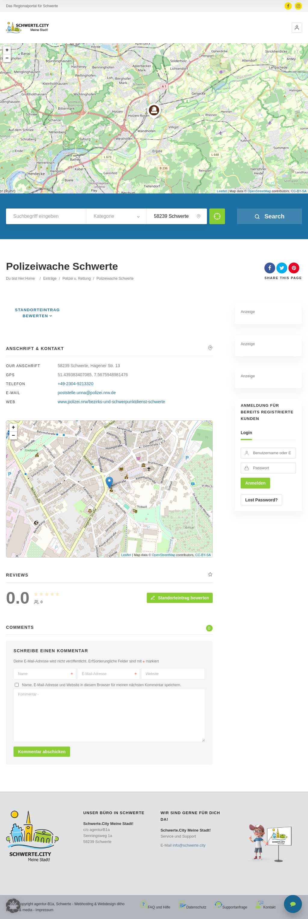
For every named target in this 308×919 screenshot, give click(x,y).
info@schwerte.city (189, 845)
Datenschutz (192, 907)
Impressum (44, 910)
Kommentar (28, 694)
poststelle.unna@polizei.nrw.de (87, 392)
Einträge (50, 278)
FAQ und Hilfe (155, 907)
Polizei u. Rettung (76, 278)
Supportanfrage (231, 907)
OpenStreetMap (259, 191)
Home (30, 278)
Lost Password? (261, 500)
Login (246, 432)
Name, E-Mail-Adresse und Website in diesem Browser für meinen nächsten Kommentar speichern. (101, 685)
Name (45, 674)
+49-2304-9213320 (76, 383)
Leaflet (222, 191)
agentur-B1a (44, 904)
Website (152, 674)
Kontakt (266, 907)
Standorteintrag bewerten (179, 597)
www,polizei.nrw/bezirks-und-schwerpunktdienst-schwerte (111, 401)
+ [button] (7, 50)
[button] (297, 28)
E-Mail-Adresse (109, 674)
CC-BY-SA (298, 191)
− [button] (7, 58)
